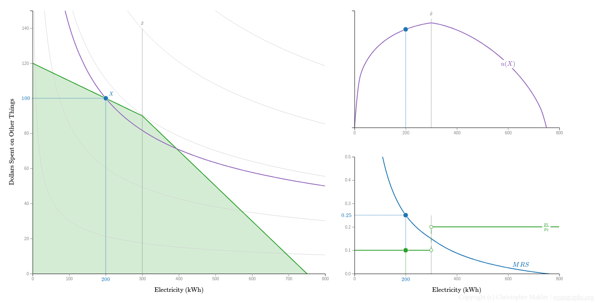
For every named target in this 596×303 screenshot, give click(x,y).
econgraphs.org (573, 297)
